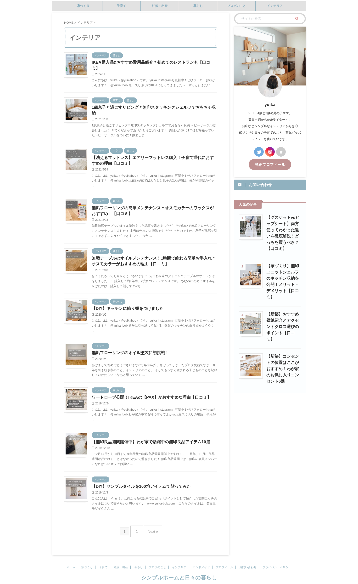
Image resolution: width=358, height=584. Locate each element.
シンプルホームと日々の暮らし (179, 570)
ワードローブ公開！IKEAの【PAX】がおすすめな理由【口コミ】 (148, 391)
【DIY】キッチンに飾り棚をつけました (125, 301)
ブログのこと (236, 6)
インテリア (275, 6)
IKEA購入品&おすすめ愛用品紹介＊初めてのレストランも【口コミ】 (151, 63)
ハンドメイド (201, 559)
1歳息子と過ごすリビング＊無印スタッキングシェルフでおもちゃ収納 (152, 102)
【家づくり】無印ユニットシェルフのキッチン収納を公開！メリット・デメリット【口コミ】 (282, 271)
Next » (151, 524)
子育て (121, 6)
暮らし (198, 6)
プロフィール (224, 559)
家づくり (83, 6)
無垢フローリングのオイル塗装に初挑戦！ (128, 346)
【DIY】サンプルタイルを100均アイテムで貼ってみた (138, 481)
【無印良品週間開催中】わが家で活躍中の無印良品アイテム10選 (147, 436)
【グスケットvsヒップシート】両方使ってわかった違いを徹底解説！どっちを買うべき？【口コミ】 (282, 229)
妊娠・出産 (160, 6)
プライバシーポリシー (277, 559)
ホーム (71, 559)
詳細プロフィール (270, 164)
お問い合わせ (248, 559)
